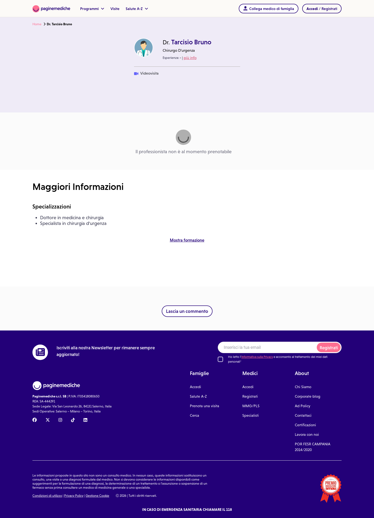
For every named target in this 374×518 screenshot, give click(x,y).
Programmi (92, 8)
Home (37, 24)
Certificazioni (305, 425)
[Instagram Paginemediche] (60, 420)
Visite (114, 8)
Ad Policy (302, 406)
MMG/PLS (251, 406)
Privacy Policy (73, 496)
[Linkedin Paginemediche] (85, 420)
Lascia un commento (187, 311)
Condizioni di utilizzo (47, 496)
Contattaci (303, 415)
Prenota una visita (204, 406)
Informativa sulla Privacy (257, 357)
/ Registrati (321, 8)
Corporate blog (307, 396)
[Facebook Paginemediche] (34, 420)
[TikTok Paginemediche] (73, 420)
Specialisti (250, 415)
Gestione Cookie (97, 496)
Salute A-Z (137, 8)
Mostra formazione (187, 240)
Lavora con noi (307, 434)
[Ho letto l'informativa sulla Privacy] (220, 359)
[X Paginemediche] (48, 420)
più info (190, 58)
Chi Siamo (303, 387)
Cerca (194, 415)
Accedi (195, 387)
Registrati (329, 347)
